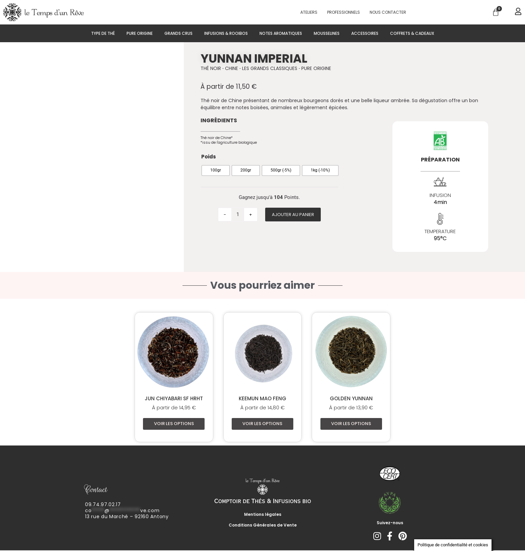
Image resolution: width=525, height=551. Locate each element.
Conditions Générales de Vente (263, 526)
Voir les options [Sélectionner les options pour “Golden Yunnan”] (351, 424)
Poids (208, 156)
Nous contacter (388, 12)
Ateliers (308, 12)
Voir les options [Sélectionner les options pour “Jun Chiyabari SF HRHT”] (174, 424)
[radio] (215, 170)
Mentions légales (262, 515)
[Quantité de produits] (238, 214)
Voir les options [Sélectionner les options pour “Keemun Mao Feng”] (262, 424)
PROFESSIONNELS (343, 12)
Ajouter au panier (293, 214)
